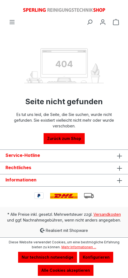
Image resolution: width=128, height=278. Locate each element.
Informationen (20, 180)
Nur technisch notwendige (47, 257)
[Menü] (12, 22)
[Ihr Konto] (102, 22)
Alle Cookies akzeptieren (65, 270)
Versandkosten (107, 214)
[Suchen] (89, 22)
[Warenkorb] (116, 22)
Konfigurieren (96, 257)
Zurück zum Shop (64, 138)
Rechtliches (18, 167)
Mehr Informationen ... (78, 247)
